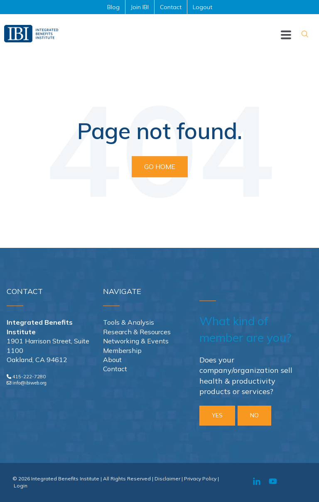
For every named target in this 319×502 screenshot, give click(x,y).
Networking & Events (136, 341)
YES (217, 415)
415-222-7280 (29, 377)
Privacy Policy (200, 478)
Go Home (159, 166)
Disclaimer (167, 478)
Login (20, 485)
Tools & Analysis (128, 322)
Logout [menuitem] (202, 7)
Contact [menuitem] (171, 7)
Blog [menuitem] (113, 7)
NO (254, 415)
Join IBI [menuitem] (140, 7)
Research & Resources (137, 332)
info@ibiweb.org (29, 383)
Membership (122, 350)
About (112, 359)
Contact (115, 369)
